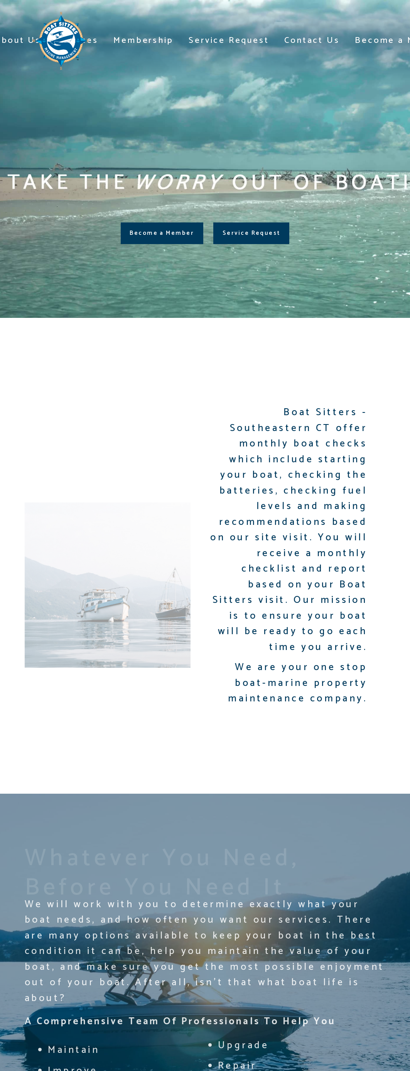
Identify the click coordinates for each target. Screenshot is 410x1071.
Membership (143, 41)
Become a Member (162, 233)
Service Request (229, 41)
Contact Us (311, 41)
